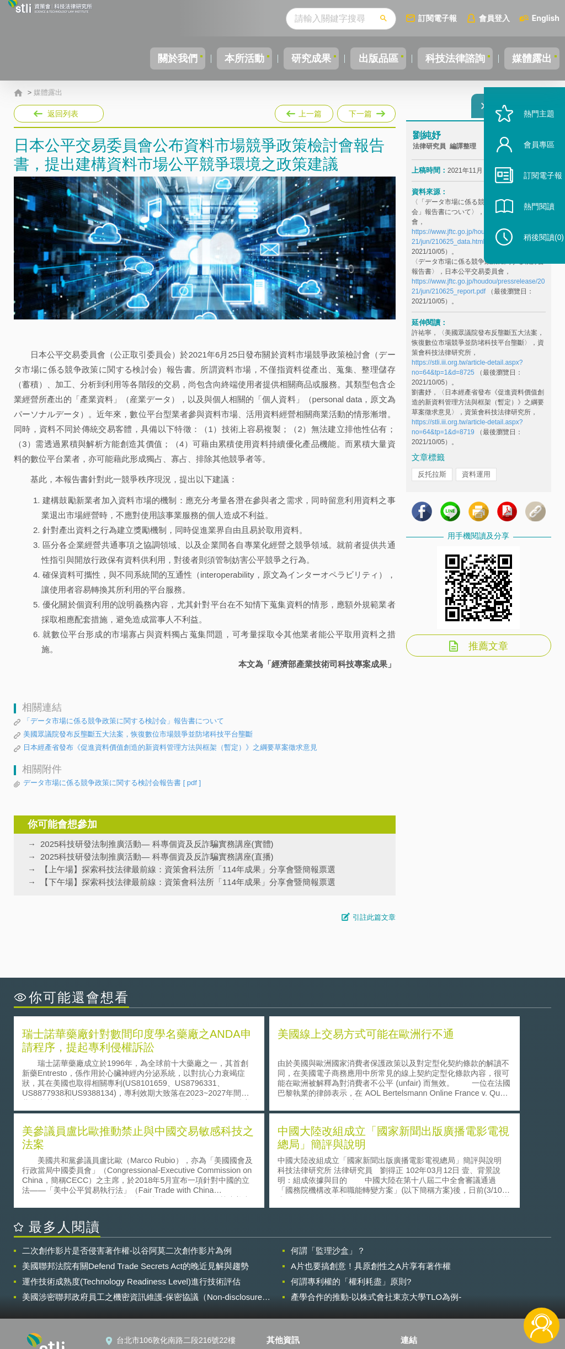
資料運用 (476, 481)
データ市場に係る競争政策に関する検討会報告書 (112, 783)
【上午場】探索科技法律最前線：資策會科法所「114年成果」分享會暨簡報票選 (187, 869)
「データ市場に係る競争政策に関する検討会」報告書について (123, 721)
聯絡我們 (288, 1288)
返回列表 (62, 113)
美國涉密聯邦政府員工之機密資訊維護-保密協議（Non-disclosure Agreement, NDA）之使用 (142, 1198)
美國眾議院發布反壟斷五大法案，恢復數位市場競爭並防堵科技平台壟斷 (138, 734)
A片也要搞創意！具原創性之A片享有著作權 (371, 1166)
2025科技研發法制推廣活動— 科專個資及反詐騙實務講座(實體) (157, 844)
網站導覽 (288, 1303)
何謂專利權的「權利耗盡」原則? (351, 1182)
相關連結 (474, 1257)
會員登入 (494, 18)
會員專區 (527, 170)
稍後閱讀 (532, 263)
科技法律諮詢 (445, 58)
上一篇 (304, 111)
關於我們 (142, 58)
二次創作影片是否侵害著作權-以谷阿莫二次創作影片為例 (127, 1151)
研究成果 (288, 58)
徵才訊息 (288, 1272)
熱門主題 (527, 139)
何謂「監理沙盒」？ (328, 1151)
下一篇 (365, 111)
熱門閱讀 (527, 232)
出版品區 (362, 58)
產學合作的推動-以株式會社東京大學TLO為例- (376, 1197)
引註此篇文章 (374, 917)
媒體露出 (528, 58)
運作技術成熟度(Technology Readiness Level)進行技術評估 (131, 1182)
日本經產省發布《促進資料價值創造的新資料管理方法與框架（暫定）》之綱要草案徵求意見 (170, 747)
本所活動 (215, 58)
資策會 (418, 1257)
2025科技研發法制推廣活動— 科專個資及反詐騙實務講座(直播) (157, 856)
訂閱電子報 (437, 18)
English (545, 18)
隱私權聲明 (292, 1257)
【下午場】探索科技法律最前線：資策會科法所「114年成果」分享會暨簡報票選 (187, 882)
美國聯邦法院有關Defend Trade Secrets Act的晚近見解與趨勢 (135, 1166)
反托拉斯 (432, 481)
